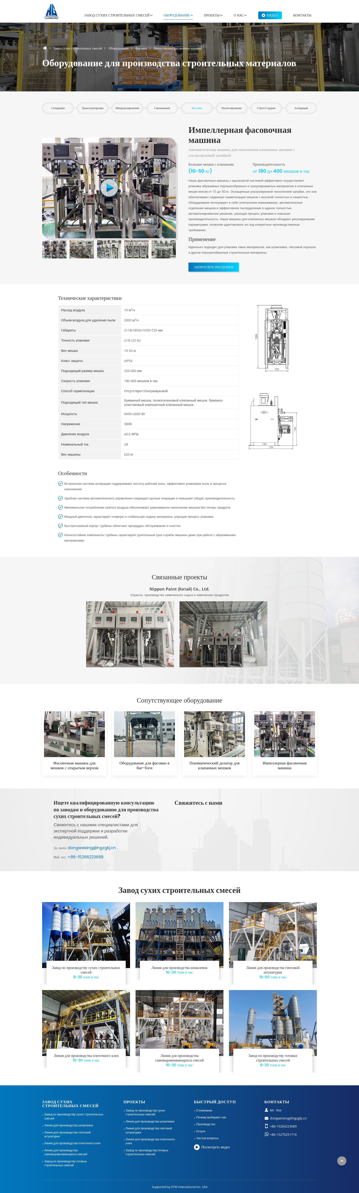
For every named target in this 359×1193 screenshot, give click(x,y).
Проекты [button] (212, 15)
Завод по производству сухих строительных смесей (86, 972)
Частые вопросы (207, 1138)
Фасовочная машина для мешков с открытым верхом (74, 765)
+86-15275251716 (283, 1134)
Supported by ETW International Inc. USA (179, 1187)
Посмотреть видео (215, 1147)
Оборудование (119, 48)
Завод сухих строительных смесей (78, 48)
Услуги (200, 1131)
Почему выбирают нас (211, 1117)
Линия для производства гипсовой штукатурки (273, 972)
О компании (204, 1110)
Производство (205, 1124)
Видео (272, 15)
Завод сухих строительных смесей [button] (117, 15)
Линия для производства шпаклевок (179, 970)
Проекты (134, 1102)
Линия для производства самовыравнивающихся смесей (179, 1060)
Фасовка (141, 48)
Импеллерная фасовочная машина (285, 765)
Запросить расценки (213, 267)
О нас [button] (239, 15)
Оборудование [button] (177, 15)
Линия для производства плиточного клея (86, 1058)
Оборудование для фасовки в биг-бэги (144, 765)
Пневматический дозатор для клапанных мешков (215, 765)
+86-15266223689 (85, 857)
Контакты (302, 15)
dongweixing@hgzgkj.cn (92, 848)
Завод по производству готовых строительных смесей (273, 1060)
